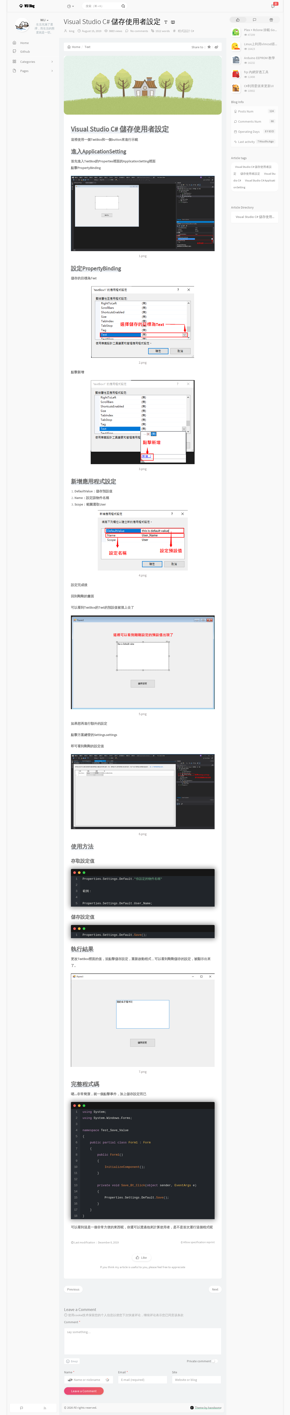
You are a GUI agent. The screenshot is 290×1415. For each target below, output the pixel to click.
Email (123, 1372)
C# (192, 31)
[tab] (237, 19)
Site (174, 1372)
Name (69, 1372)
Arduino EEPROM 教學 (259, 58)
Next (215, 1289)
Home (73, 47)
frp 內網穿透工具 (256, 72)
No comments (139, 31)
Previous (73, 1289)
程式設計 (184, 31)
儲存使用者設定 (250, 173)
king (71, 31)
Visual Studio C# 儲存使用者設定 (256, 217)
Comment (72, 1322)
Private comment (199, 1361)
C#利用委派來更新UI (259, 86)
